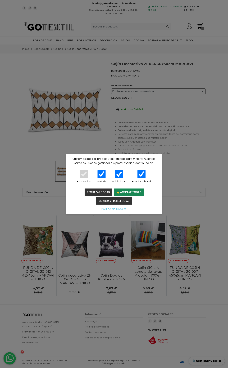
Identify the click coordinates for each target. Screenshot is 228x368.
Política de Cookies (114, 209)
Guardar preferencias (114, 201)
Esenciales (84, 176)
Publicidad (119, 176)
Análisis (101, 176)
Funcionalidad (141, 176)
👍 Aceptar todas (128, 192)
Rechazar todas (98, 192)
